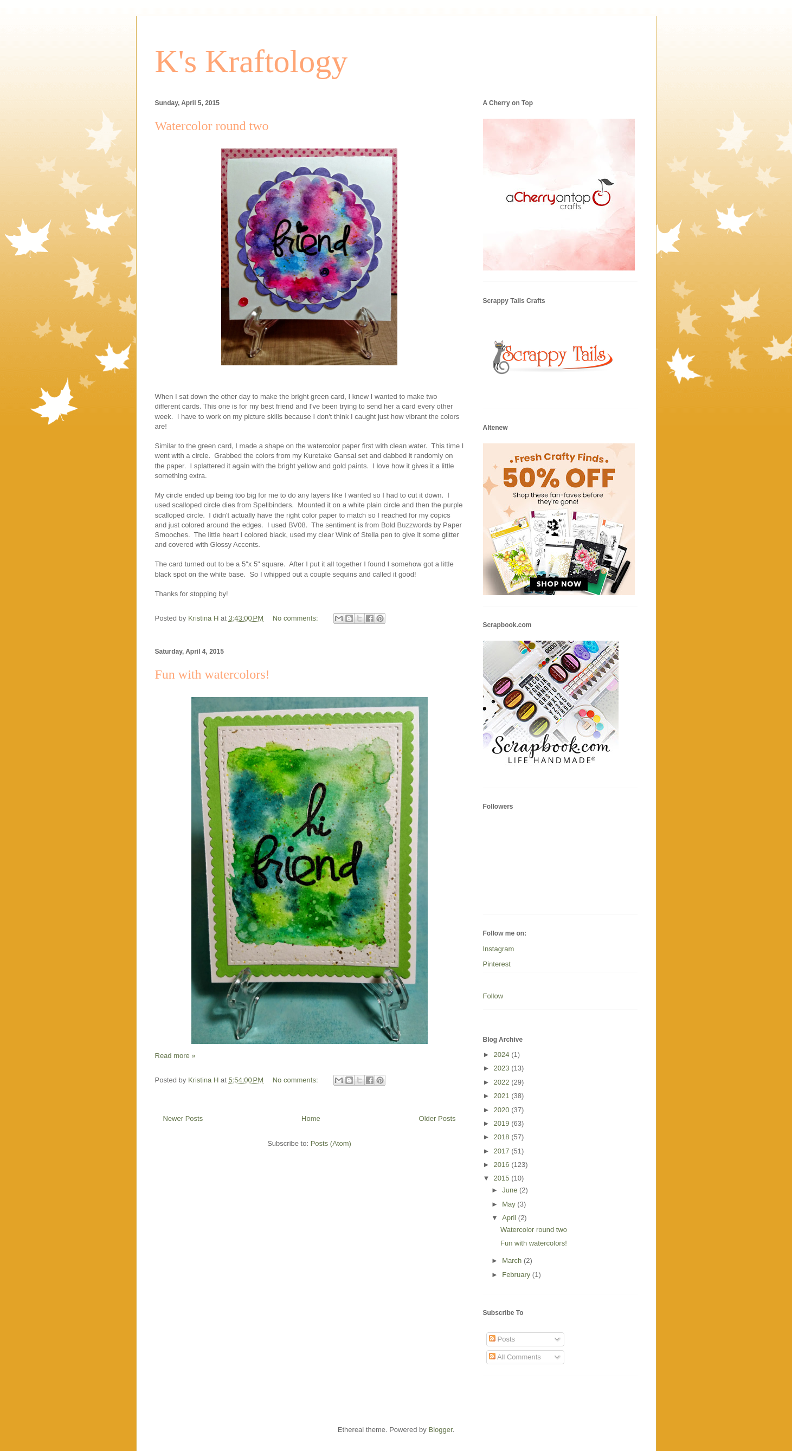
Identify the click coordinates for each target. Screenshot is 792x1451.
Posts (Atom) (331, 1143)
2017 (503, 1151)
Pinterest (497, 964)
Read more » (175, 1056)
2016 (503, 1164)
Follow (493, 996)
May (509, 1204)
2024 (503, 1054)
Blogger (440, 1430)
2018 (503, 1137)
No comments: (296, 618)
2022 (503, 1082)
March (513, 1260)
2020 (503, 1110)
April (510, 1218)
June (510, 1190)
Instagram (498, 949)
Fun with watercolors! (212, 674)
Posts (502, 1339)
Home (310, 1118)
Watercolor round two (212, 126)
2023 (503, 1068)
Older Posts (437, 1118)
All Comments (515, 1357)
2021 (503, 1096)
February (517, 1275)
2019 (503, 1123)
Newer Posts (183, 1118)
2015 (503, 1178)
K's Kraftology (251, 61)
